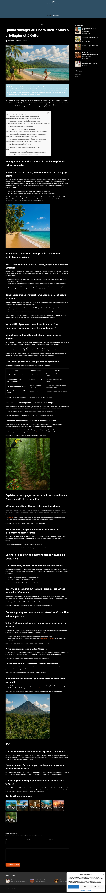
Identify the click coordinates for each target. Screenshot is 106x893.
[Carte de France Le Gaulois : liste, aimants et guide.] (78, 47)
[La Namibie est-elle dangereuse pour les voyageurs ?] (32, 881)
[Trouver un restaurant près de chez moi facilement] (56, 881)
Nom (7, 839)
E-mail (29, 839)
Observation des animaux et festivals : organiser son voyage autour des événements (28, 139)
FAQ (8, 149)
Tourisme (49, 15)
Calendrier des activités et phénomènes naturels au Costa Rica (22, 136)
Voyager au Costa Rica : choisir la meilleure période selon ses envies (23, 115)
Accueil (45, 8)
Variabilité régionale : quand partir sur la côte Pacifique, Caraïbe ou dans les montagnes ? (28, 123)
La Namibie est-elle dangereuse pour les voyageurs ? (43, 880)
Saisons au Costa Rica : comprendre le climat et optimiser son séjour (23, 118)
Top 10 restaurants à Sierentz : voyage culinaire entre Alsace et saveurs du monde (90, 54)
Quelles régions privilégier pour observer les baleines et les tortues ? (24, 154)
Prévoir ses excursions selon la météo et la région (21, 144)
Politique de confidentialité (86, 890)
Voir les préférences (98, 886)
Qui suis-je (52, 8)
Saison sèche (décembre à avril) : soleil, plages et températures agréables (25, 120)
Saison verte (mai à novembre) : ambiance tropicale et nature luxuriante (25, 121)
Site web (51, 839)
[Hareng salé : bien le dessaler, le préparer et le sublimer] (78, 39)
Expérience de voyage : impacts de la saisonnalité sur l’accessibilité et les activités (27, 131)
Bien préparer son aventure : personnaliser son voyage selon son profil (25, 147)
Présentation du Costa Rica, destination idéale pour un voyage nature (24, 116)
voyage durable (33, 432)
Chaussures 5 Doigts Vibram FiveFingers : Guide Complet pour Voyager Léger (90, 30)
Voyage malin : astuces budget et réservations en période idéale (24, 146)
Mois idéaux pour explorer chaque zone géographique (21, 126)
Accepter (73, 886)
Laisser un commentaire (13, 864)
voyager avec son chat (35, 688)
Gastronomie (56, 15)
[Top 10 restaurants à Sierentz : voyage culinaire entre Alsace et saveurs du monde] (78, 55)
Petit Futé (10, 517)
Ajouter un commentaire (12, 847)
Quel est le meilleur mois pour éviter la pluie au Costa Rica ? (22, 151)
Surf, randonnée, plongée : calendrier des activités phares (22, 138)
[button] (103, 874)
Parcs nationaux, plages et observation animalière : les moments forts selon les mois (28, 134)
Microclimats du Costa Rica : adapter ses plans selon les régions (23, 125)
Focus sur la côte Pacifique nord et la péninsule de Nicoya (23, 128)
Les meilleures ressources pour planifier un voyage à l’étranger (19, 880)
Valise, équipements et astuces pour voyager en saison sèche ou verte (25, 143)
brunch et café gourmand (47, 638)
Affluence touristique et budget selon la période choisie (21, 133)
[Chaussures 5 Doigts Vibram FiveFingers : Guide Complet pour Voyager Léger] (78, 30)
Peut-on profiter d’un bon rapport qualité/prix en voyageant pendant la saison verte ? (28, 152)
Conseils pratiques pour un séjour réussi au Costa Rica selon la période (24, 141)
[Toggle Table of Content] (48, 113)
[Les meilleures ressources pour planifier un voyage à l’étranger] (78, 64)
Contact (61, 8)
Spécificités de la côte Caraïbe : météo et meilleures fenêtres (23, 129)
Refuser (86, 886)
